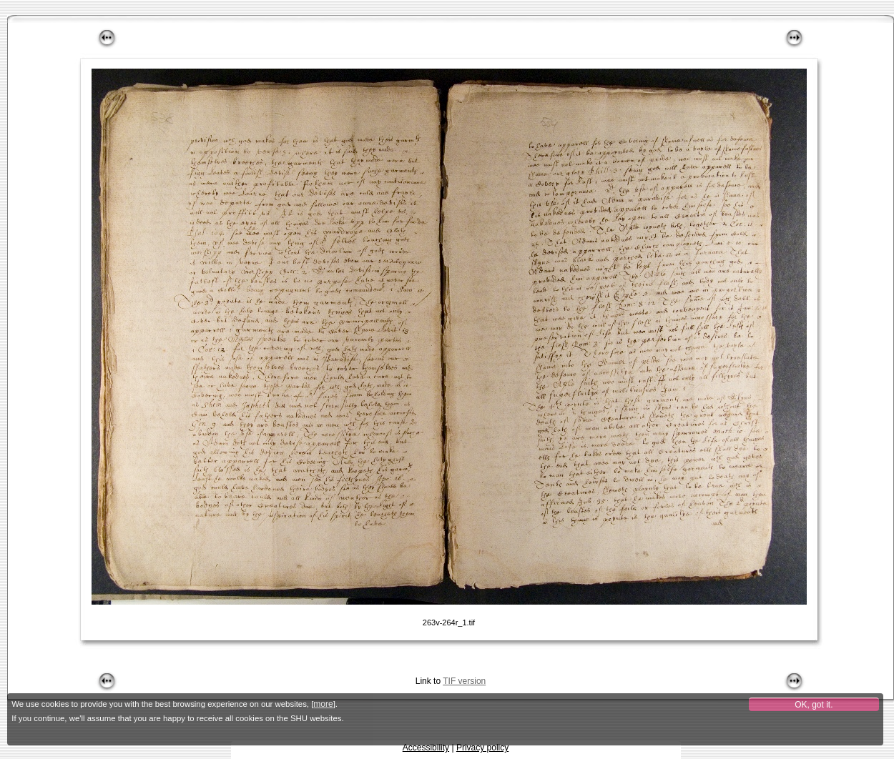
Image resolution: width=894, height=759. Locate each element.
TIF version (464, 681)
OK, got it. (813, 705)
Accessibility (426, 748)
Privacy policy (482, 748)
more (323, 704)
